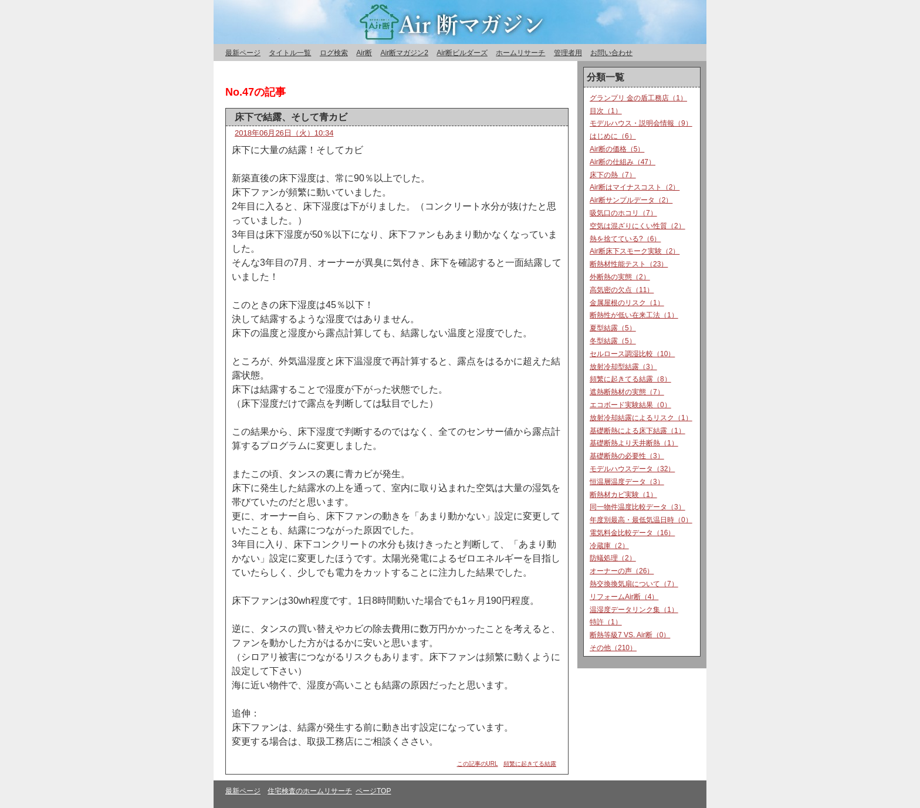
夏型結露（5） (613, 328)
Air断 (364, 53)
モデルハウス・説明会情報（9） (641, 123)
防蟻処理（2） (613, 558)
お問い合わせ (611, 53)
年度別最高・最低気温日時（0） (641, 520)
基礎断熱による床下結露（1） (637, 431)
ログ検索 (334, 53)
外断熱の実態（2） (620, 277)
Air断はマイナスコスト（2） (634, 187)
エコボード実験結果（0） (630, 405)
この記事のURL (477, 763)
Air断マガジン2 (404, 53)
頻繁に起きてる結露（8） (630, 379)
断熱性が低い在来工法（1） (634, 315)
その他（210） (613, 648)
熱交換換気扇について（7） (634, 584)
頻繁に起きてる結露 (529, 763)
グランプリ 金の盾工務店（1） (638, 98)
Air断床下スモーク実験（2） (634, 251)
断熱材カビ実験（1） (623, 495)
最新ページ (243, 53)
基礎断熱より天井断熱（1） (634, 443)
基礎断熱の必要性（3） (627, 456)
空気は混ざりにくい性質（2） (637, 226)
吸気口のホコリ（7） (623, 213)
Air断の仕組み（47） (622, 162)
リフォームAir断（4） (624, 597)
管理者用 (568, 53)
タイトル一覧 (290, 53)
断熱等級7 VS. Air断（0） (630, 635)
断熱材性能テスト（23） (629, 264)
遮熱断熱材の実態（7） (627, 392)
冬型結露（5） (613, 341)
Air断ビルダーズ (462, 53)
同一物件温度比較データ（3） (637, 507)
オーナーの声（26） (622, 571)
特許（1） (606, 622)
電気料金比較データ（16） (632, 533)
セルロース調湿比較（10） (632, 354)
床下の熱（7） (613, 175)
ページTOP (373, 791)
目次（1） (606, 111)
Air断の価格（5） (617, 149)
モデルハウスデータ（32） (632, 469)
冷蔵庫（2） (609, 546)
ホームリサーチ (520, 53)
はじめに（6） (613, 136)
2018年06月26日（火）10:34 (284, 133)
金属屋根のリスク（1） (627, 303)
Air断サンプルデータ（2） (631, 200)
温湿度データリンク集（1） (634, 610)
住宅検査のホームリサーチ (310, 791)
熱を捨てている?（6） (625, 239)
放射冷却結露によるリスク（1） (641, 418)
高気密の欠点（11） (622, 290)
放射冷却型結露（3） (623, 367)
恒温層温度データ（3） (627, 482)
